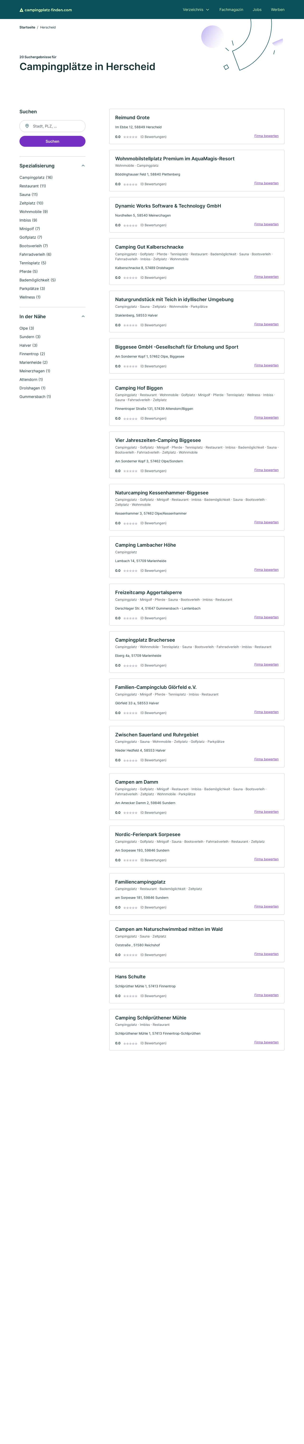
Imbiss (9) (28, 220)
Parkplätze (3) (32, 288)
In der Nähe (32, 316)
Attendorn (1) (31, 379)
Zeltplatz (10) (31, 203)
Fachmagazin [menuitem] (231, 9)
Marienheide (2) (33, 362)
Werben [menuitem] (278, 9)
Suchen (52, 141)
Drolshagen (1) (32, 388)
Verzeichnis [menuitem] (193, 9)
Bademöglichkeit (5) (37, 280)
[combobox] (52, 126)
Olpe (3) (26, 328)
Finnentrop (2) (32, 353)
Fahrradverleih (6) (35, 254)
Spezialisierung (37, 166)
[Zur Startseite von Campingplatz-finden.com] (45, 9)
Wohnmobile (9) (33, 211)
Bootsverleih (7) (33, 245)
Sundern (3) (30, 336)
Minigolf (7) (29, 228)
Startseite (27, 27)
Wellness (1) (30, 297)
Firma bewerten (266, 136)
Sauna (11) (28, 194)
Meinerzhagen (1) (34, 371)
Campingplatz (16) (36, 177)
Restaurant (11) (32, 186)
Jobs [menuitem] (257, 9)
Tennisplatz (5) (32, 262)
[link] (197, 126)
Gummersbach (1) (35, 396)
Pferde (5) (28, 271)
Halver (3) (28, 345)
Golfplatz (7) (30, 237)
